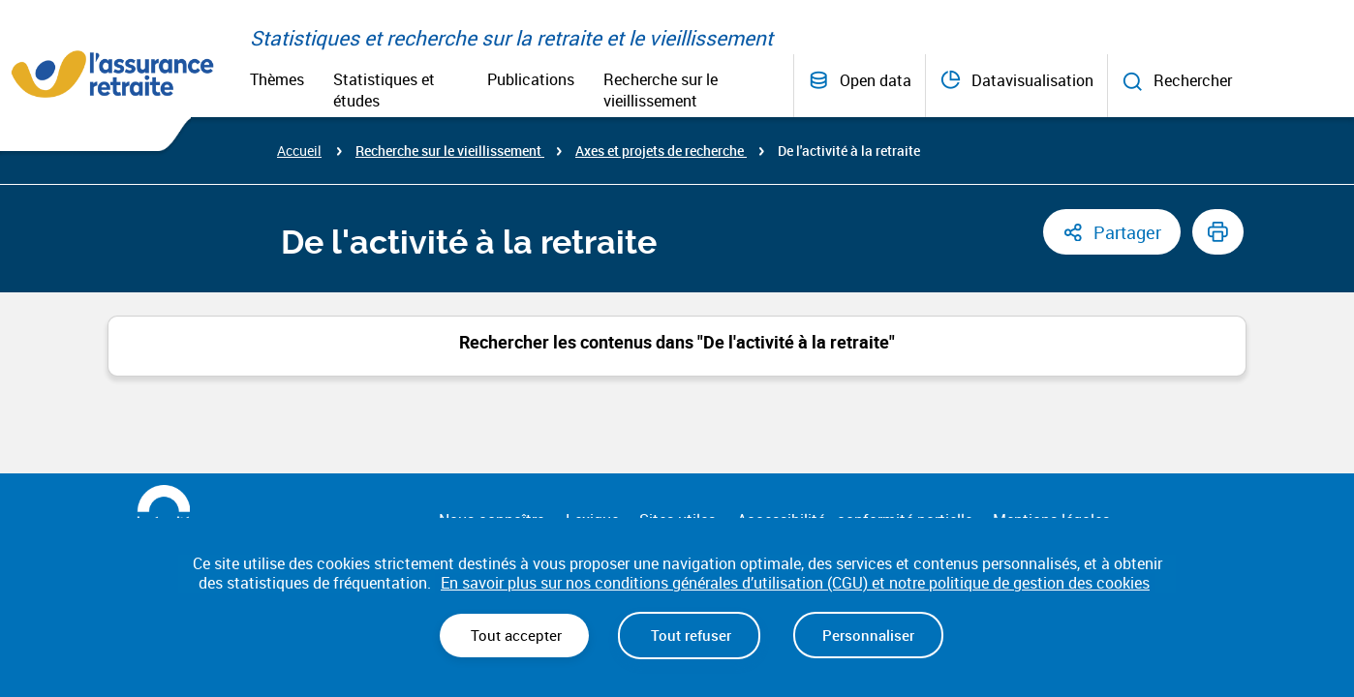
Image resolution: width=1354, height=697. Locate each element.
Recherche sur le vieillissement (660, 90)
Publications (530, 79)
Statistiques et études (384, 90)
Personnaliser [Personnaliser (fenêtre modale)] (868, 635)
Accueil (299, 150)
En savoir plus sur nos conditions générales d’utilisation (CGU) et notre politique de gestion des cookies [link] (795, 583)
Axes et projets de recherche (661, 150)
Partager (1127, 232)
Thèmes (277, 79)
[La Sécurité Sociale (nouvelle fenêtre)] (163, 509)
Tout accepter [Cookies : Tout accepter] (514, 635)
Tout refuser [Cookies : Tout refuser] (689, 635)
